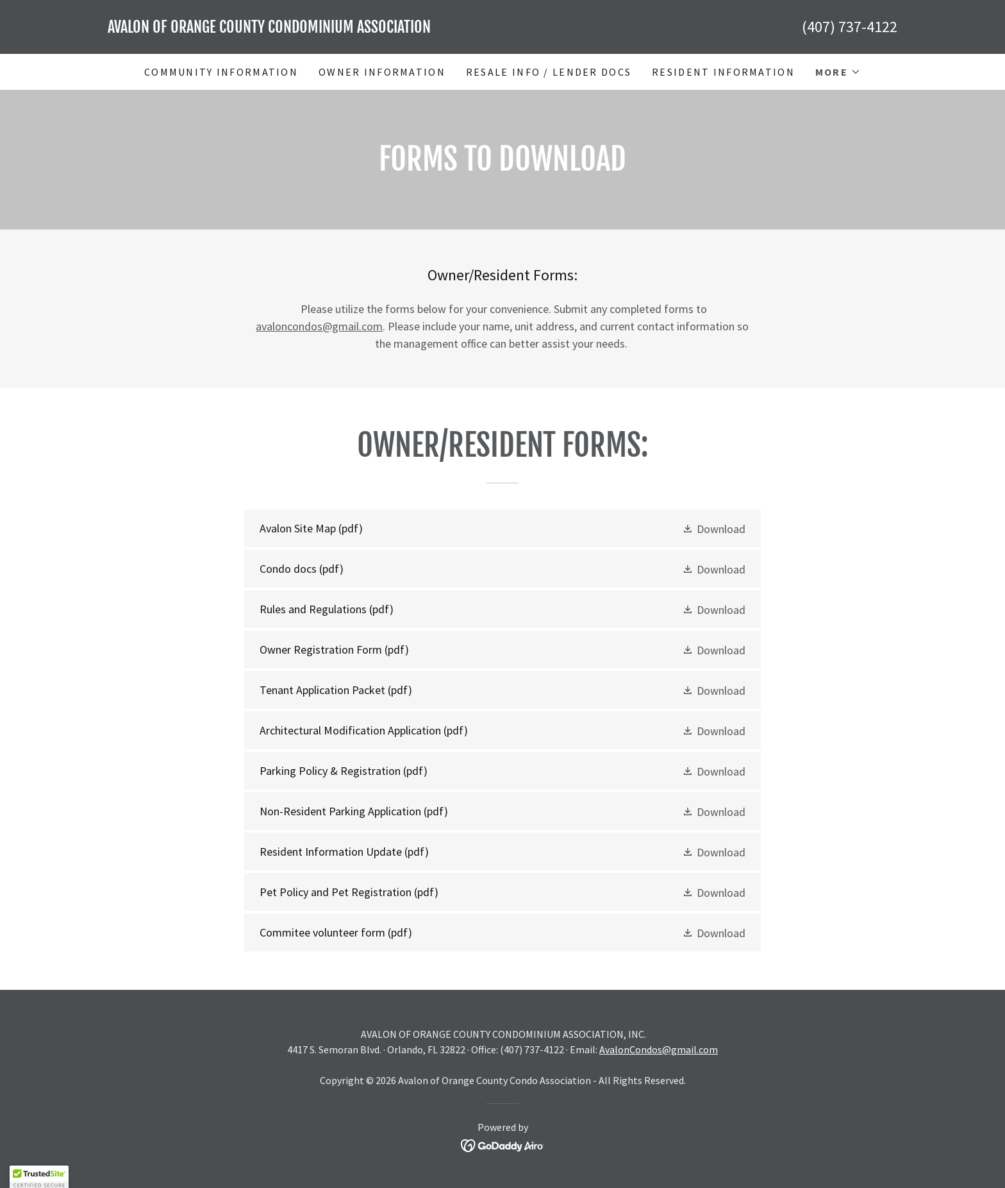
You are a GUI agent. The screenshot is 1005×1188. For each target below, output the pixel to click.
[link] (305, 28)
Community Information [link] (221, 71)
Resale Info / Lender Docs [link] (548, 71)
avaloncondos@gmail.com (319, 326)
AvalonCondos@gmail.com (658, 1049)
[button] (838, 72)
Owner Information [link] (382, 71)
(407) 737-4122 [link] (849, 27)
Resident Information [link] (723, 71)
